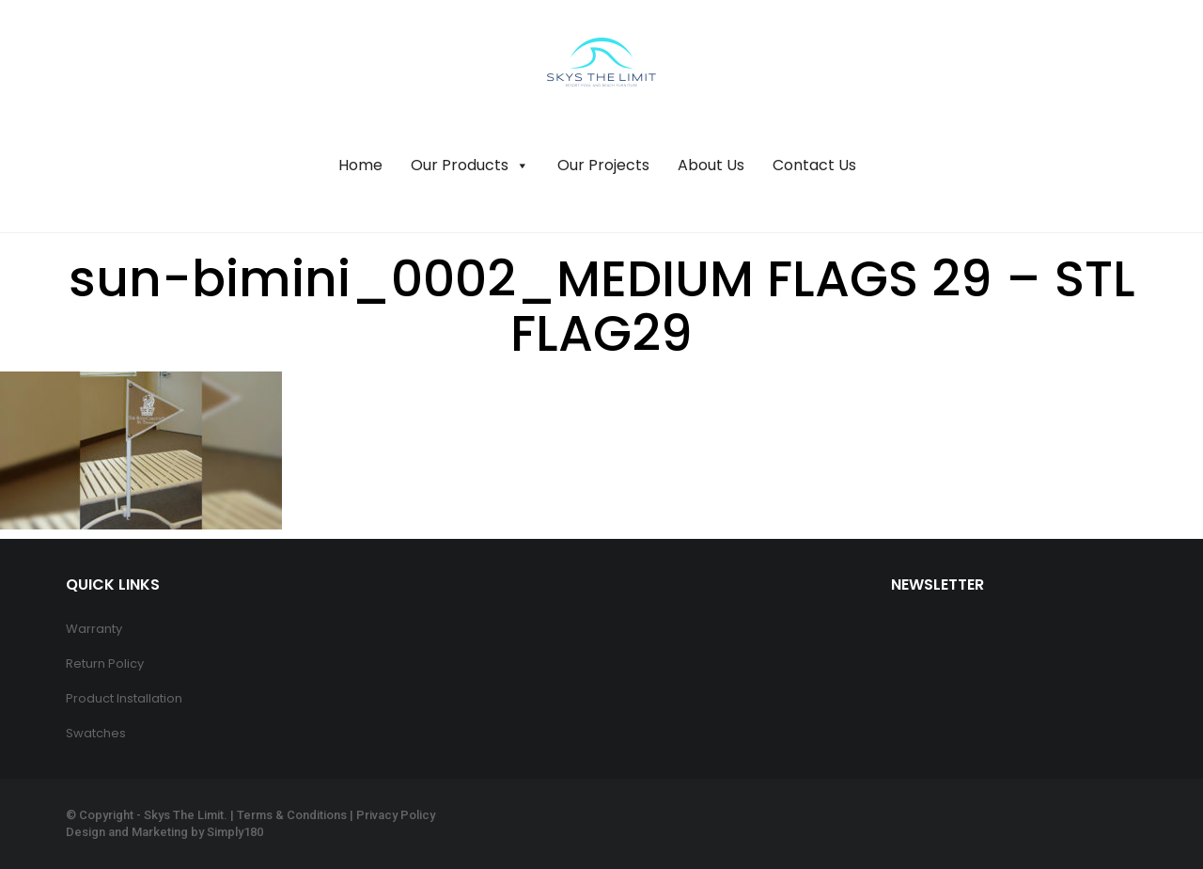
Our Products (470, 165)
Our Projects (603, 165)
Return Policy (105, 663)
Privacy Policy (395, 815)
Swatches (96, 733)
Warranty (94, 629)
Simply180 (235, 832)
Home (360, 165)
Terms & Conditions (292, 815)
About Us (711, 165)
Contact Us (814, 165)
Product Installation (124, 698)
